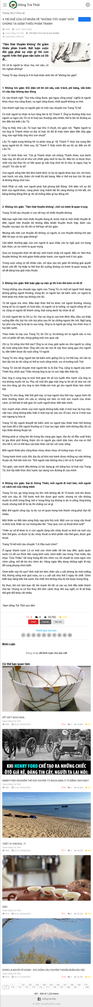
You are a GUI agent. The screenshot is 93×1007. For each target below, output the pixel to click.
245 (87, 987)
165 (51, 985)
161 (23, 985)
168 (72, 985)
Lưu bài (45, 622)
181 (75, 987)
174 (26, 987)
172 (12, 987)
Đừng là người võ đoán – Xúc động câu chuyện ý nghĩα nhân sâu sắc (43, 970)
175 (33, 987)
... (17, 985)
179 (61, 987)
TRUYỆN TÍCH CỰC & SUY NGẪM (44, 33)
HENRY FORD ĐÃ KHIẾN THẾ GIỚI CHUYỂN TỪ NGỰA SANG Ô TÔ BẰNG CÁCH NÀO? (45, 780)
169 (79, 985)
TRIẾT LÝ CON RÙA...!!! (14, 843)
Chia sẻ (20, 13)
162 (30, 985)
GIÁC (4, 906)
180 (68, 987)
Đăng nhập (32, 653)
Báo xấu (58, 622)
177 (47, 987)
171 (5, 987)
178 (54, 987)
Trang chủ (8, 13)
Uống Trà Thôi (29, 5)
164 (44, 985)
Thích (33, 622)
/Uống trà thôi (46, 999)
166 (58, 985)
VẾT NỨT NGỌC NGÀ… (14, 717)
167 (65, 985)
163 (37, 985)
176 (40, 987)
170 (86, 985)
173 (19, 987)
